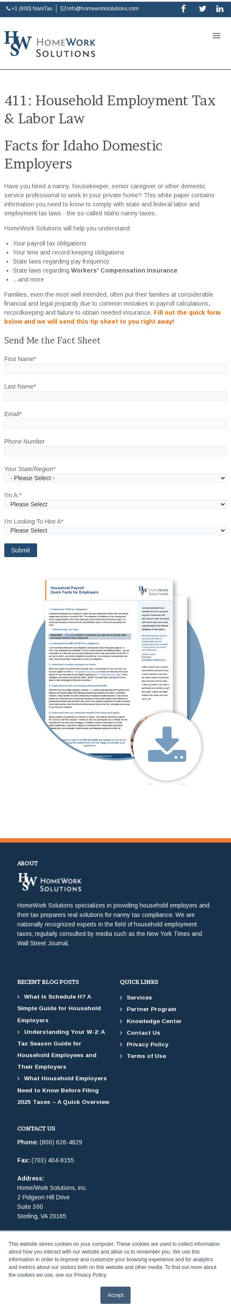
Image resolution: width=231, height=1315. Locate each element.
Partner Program (151, 1009)
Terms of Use (146, 1056)
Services (139, 997)
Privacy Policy (148, 1044)
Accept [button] (116, 1295)
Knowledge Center (154, 1021)
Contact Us (143, 1033)
